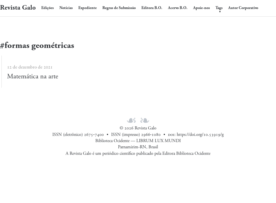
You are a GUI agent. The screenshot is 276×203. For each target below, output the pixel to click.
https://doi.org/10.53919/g (200, 135)
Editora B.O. (151, 7)
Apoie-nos (201, 7)
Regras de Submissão (119, 7)
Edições (47, 7)
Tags (219, 7)
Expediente (87, 7)
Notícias (66, 7)
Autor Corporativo (243, 7)
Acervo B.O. (177, 7)
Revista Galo (18, 7)
